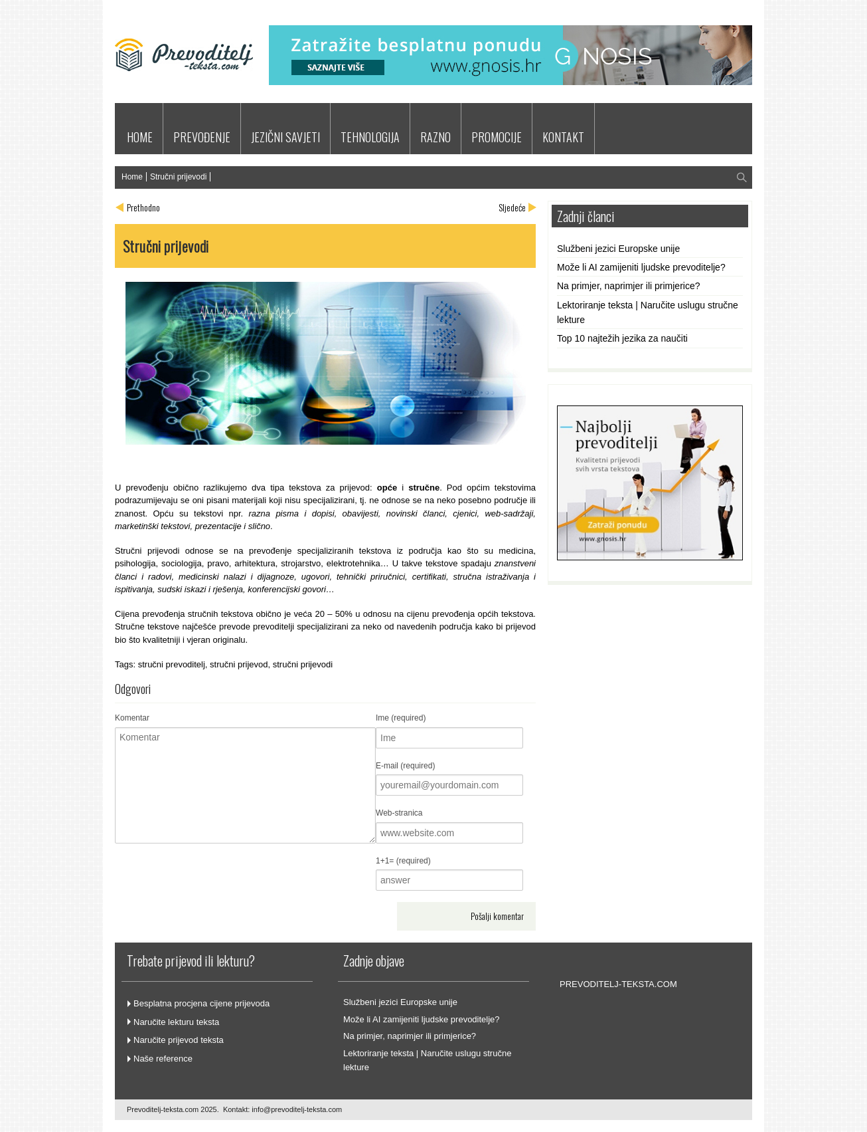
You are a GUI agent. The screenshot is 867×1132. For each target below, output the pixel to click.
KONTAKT (563, 137)
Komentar (132, 718)
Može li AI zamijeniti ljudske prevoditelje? (641, 267)
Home (132, 176)
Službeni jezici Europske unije (618, 248)
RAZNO (435, 137)
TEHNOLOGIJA (370, 137)
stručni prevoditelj (171, 664)
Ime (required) (401, 718)
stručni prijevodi (303, 664)
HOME (140, 137)
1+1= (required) (403, 860)
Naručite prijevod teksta (178, 1040)
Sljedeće (512, 207)
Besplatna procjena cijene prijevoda (201, 1003)
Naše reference (163, 1059)
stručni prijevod (239, 664)
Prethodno (143, 207)
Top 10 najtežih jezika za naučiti (622, 338)
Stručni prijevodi (178, 176)
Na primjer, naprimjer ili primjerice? (628, 286)
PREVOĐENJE (201, 137)
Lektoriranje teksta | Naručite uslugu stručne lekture (647, 312)
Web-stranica (399, 813)
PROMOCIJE (496, 137)
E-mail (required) (405, 765)
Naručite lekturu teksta (176, 1022)
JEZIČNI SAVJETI (285, 137)
